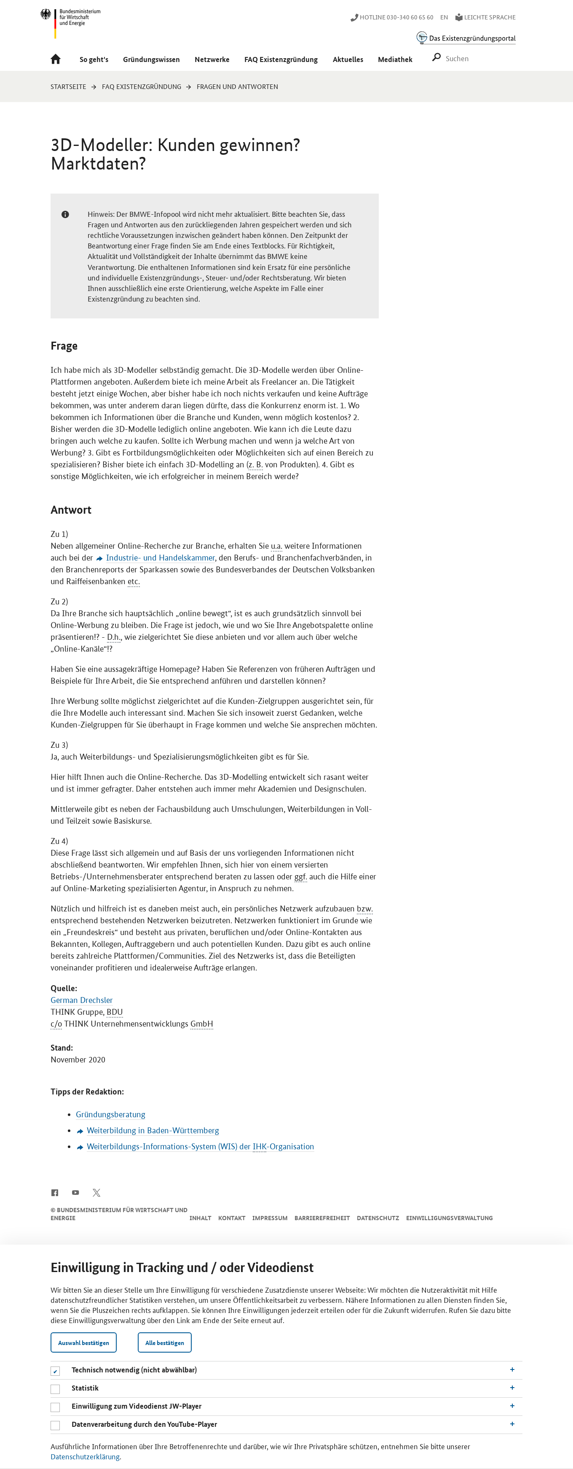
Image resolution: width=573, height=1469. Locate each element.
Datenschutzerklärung (85, 1456)
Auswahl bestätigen (83, 1342)
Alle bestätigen (164, 1342)
